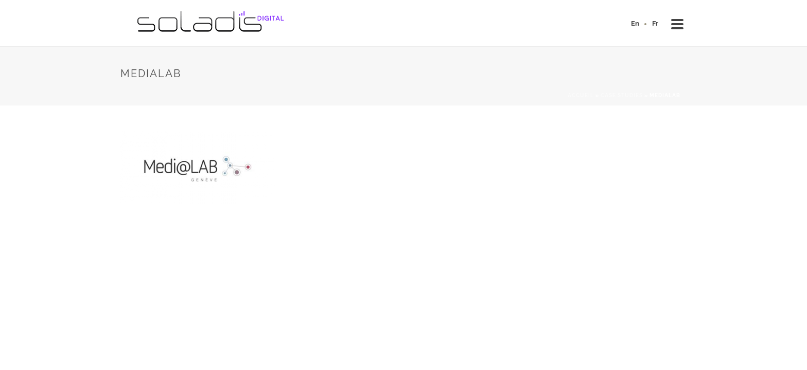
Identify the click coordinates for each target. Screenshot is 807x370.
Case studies (622, 95)
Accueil (581, 95)
